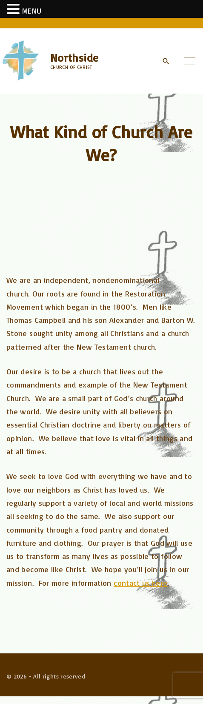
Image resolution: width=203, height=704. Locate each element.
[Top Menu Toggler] (189, 60)
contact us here (140, 582)
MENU (31, 10)
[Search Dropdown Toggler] (166, 61)
